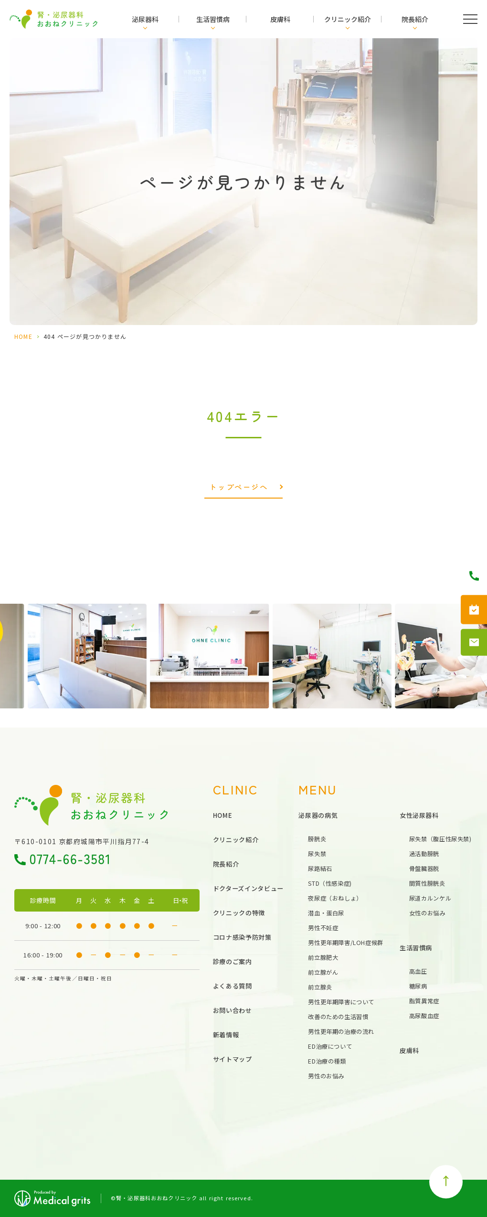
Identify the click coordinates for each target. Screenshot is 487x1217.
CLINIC (235, 789)
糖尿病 (418, 986)
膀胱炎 (317, 839)
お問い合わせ (232, 1010)
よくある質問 (232, 985)
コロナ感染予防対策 (242, 937)
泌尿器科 (145, 19)
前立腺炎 (320, 987)
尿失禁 (317, 853)
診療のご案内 (232, 961)
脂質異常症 (424, 1001)
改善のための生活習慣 (338, 1016)
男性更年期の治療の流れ (341, 1031)
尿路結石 (320, 868)
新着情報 (226, 1034)
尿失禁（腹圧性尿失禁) (440, 839)
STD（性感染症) (330, 883)
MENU (317, 789)
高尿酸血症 (424, 1015)
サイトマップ (232, 1059)
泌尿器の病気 (318, 815)
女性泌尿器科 (419, 815)
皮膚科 (280, 19)
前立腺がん (323, 972)
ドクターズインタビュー (248, 888)
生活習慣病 (213, 19)
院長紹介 (415, 19)
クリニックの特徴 (239, 912)
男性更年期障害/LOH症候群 (345, 942)
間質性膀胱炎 (427, 883)
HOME (23, 336)
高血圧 (418, 971)
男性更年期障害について (341, 1002)
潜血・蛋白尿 (326, 913)
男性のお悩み (326, 1076)
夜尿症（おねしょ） (335, 898)
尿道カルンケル (430, 898)
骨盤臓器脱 (424, 868)
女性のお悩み (427, 913)
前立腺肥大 (323, 957)
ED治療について (330, 1046)
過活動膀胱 (424, 853)
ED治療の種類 (327, 1061)
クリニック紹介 (347, 19)
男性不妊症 (323, 928)
